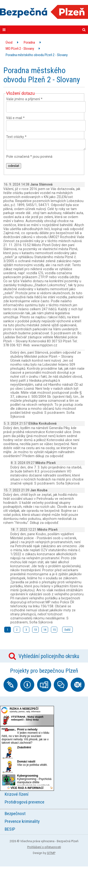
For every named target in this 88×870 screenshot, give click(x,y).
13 (35, 629)
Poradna (29, 42)
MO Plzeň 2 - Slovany (20, 48)
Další (67, 629)
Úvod (9, 42)
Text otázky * (16, 137)
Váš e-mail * (15, 118)
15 (54, 629)
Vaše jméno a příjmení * (24, 99)
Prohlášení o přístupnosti (44, 847)
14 (44, 629)
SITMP (51, 853)
